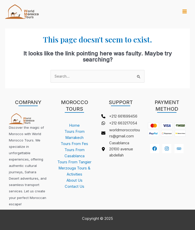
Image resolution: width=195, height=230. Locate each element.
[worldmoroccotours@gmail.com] (120, 133)
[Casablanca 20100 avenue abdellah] (120, 149)
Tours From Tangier (74, 162)
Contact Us (74, 186)
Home (74, 125)
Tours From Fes (74, 143)
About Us (75, 180)
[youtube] (179, 148)
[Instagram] (166, 148)
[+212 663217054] (119, 123)
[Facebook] (154, 148)
